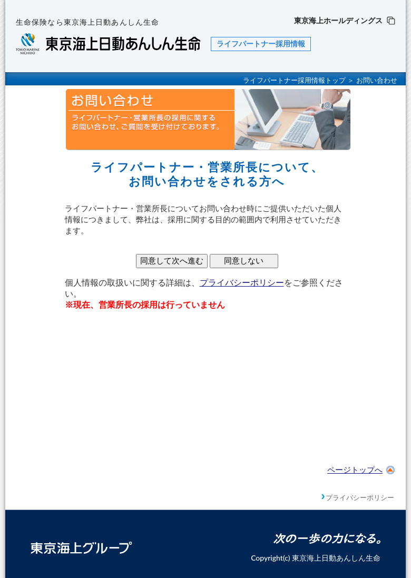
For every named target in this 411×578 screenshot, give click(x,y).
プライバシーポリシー (242, 282)
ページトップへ (361, 469)
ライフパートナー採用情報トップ (294, 80)
